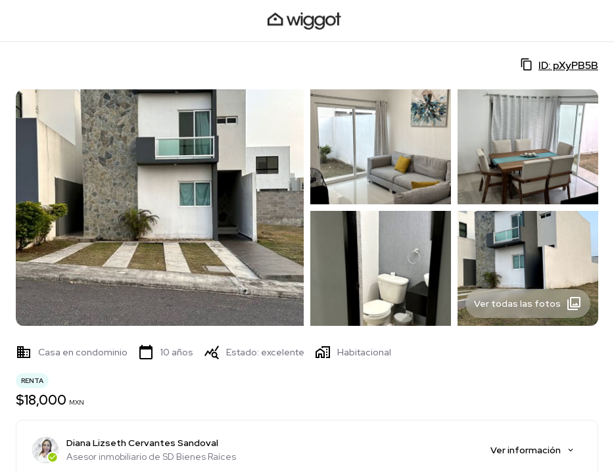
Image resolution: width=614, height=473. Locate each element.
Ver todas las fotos (528, 303)
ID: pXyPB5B (559, 65)
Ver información (532, 450)
